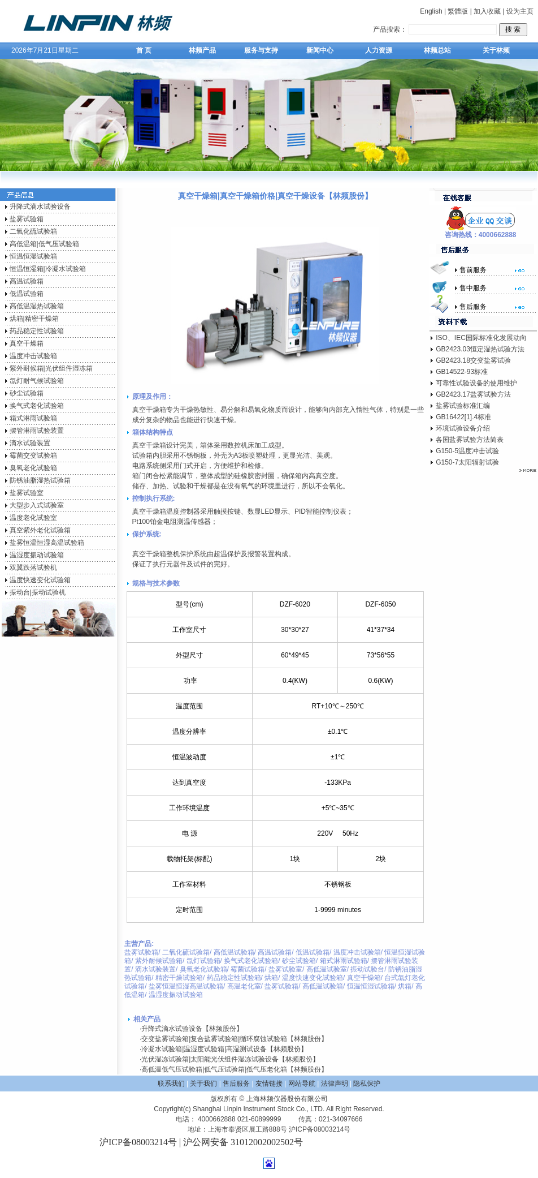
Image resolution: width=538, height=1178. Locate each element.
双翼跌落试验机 (33, 567)
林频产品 (202, 50)
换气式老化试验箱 (37, 406)
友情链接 (269, 1083)
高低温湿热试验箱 (37, 306)
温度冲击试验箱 (33, 356)
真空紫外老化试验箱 (40, 530)
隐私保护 (366, 1083)
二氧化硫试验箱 (33, 231)
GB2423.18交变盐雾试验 (473, 360)
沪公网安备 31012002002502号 (243, 1142)
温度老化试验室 (33, 518)
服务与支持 (261, 50)
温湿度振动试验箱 (37, 555)
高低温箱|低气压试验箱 (44, 244)
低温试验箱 (27, 294)
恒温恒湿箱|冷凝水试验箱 (48, 269)
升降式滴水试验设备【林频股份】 (192, 1029)
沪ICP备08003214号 (138, 1142)
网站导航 (301, 1083)
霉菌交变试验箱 (33, 455)
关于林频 (496, 50)
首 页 (143, 50)
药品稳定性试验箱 (37, 331)
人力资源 (378, 50)
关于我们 (203, 1083)
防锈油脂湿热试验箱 (40, 480)
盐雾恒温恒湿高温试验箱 (47, 543)
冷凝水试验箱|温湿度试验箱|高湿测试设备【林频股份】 (224, 1049)
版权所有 (223, 1099)
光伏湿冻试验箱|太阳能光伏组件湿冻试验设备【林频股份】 (230, 1059)
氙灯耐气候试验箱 (37, 381)
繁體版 (458, 11)
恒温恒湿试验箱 (33, 256)
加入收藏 (487, 11)
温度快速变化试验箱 (40, 580)
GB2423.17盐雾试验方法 (473, 394)
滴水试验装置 (30, 443)
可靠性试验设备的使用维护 (476, 383)
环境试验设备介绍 (463, 428)
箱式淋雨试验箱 (33, 418)
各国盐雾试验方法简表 (470, 440)
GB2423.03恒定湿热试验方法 (480, 349)
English (431, 11)
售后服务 (236, 1083)
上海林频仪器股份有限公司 (287, 1099)
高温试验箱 (27, 281)
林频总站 (437, 50)
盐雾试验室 (27, 493)
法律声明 (334, 1083)
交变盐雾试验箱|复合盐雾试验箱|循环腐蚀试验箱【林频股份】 (234, 1039)
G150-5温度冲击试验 (467, 451)
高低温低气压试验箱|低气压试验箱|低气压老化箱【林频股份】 (234, 1069)
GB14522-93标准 (462, 372)
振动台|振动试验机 (38, 592)
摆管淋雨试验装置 (37, 431)
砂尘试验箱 (27, 393)
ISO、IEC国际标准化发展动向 (481, 338)
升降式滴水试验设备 (40, 206)
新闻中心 (319, 50)
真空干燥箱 (27, 343)
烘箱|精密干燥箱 (34, 319)
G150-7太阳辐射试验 (467, 462)
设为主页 (519, 11)
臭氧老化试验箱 (33, 468)
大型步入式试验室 (37, 505)
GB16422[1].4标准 (463, 417)
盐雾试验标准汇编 (463, 406)
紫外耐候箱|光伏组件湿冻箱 (51, 368)
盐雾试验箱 (27, 219)
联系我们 (171, 1083)
